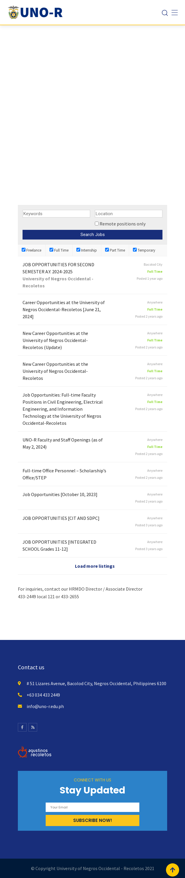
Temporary (144, 250)
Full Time (58, 250)
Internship (86, 250)
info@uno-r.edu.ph (45, 706)
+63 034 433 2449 (43, 695)
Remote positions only (122, 224)
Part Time (115, 250)
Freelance (31, 250)
